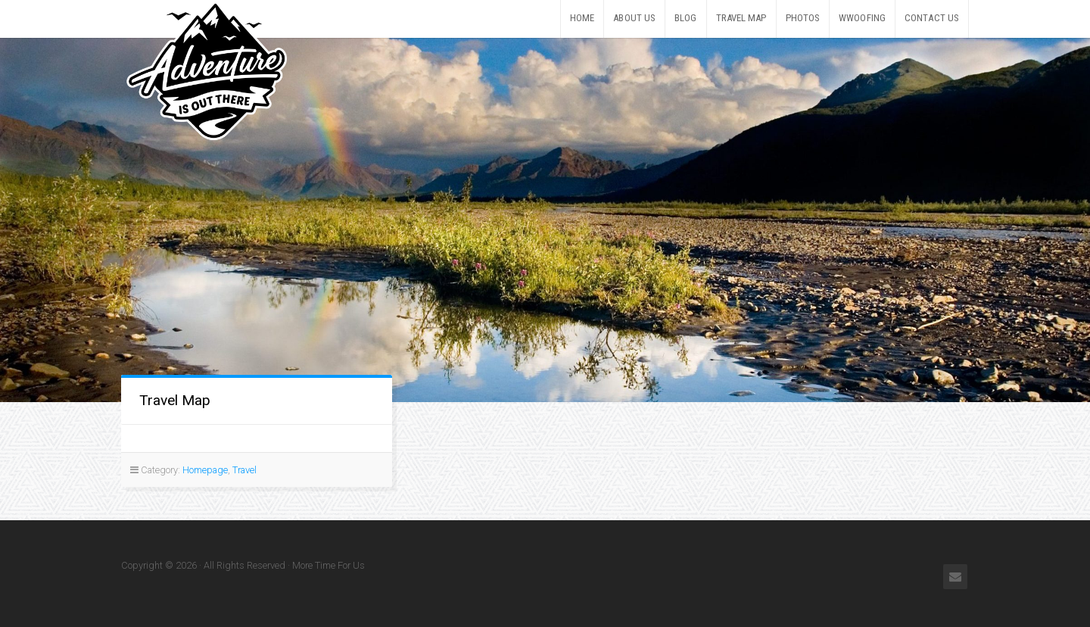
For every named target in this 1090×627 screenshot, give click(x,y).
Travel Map (741, 17)
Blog (685, 17)
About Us (634, 17)
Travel (244, 470)
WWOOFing (862, 17)
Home (582, 17)
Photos (803, 17)
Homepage (205, 470)
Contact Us (932, 17)
